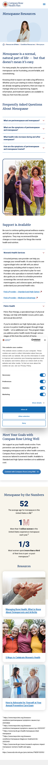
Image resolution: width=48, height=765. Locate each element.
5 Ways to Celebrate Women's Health (23, 657)
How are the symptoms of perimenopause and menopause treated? (21, 147)
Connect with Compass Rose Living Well (20, 472)
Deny (24, 423)
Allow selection (24, 416)
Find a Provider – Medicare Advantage (19, 298)
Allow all (24, 409)
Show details (37, 403)
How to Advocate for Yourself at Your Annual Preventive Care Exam (23, 704)
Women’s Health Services (14, 253)
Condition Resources (28, 44)
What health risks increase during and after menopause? (22, 138)
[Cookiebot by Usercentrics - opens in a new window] (31, 340)
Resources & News (12, 44)
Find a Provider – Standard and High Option (22, 292)
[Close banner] (45, 340)
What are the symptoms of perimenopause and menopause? (22, 128)
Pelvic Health (9, 306)
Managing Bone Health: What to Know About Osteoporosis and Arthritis (23, 610)
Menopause (40, 44)
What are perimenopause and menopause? (22, 120)
